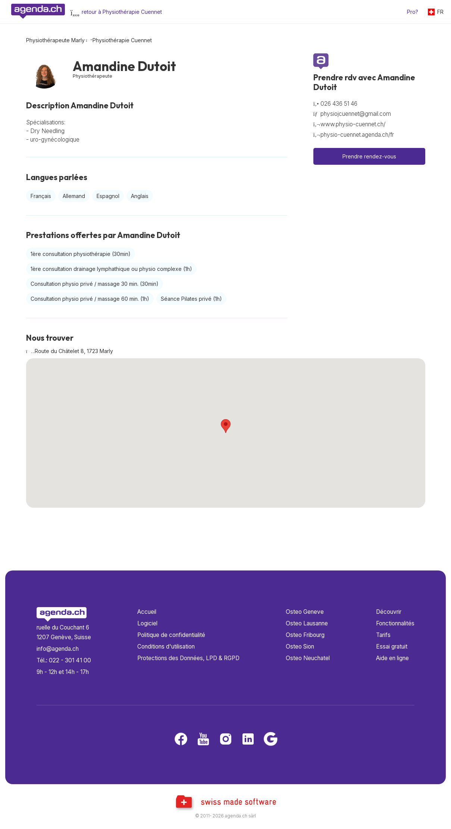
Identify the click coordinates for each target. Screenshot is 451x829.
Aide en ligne (392, 658)
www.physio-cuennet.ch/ (352, 124)
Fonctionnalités (395, 623)
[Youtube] (203, 739)
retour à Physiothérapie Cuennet (122, 12)
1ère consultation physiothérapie (81, 254)
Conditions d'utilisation (166, 646)
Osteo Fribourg (305, 634)
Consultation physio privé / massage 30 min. (95, 284)
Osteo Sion (300, 646)
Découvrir (388, 611)
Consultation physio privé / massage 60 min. (90, 299)
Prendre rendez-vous (369, 156)
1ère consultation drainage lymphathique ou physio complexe (111, 269)
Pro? (412, 12)
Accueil (146, 611)
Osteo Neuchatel (308, 658)
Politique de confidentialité (171, 634)
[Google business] (270, 739)
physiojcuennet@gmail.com (355, 113)
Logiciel (147, 623)
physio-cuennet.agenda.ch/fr (357, 134)
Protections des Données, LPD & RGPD (188, 658)
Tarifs (383, 634)
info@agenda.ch (58, 648)
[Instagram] (225, 739)
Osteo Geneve (305, 611)
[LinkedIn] (248, 739)
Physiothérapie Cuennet (122, 40)
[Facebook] (180, 739)
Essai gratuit (391, 646)
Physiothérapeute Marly (55, 40)
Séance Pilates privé (191, 299)
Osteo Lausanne (307, 623)
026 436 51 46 (338, 103)
